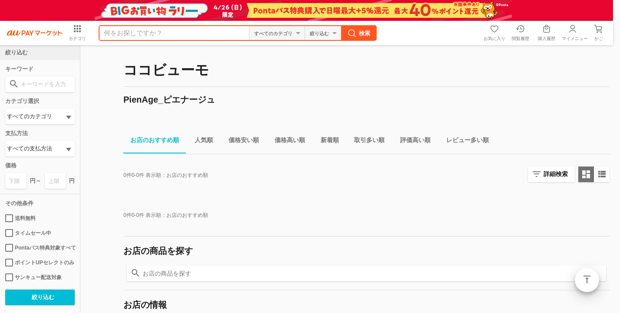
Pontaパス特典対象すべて (40, 248)
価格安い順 (240, 142)
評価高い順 (412, 142)
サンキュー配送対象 (33, 277)
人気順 (200, 142)
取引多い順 (366, 142)
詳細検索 (556, 173)
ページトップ (587, 280)
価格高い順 (286, 142)
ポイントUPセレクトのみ (39, 262)
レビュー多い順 (464, 142)
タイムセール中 (28, 233)
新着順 (326, 142)
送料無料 (20, 218)
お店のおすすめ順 (151, 142)
